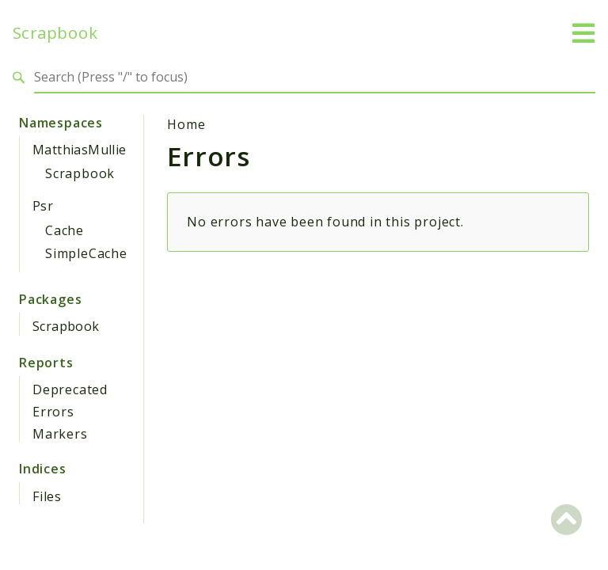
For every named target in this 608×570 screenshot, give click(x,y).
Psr (42, 206)
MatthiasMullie (79, 149)
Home (186, 124)
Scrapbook (55, 32)
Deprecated (70, 389)
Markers (60, 434)
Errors (53, 411)
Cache (64, 230)
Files (47, 496)
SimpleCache (86, 253)
